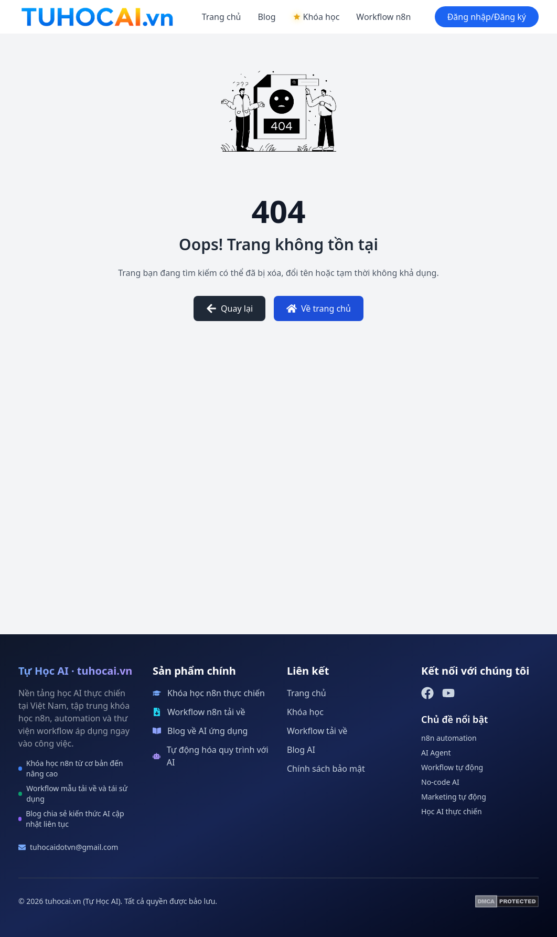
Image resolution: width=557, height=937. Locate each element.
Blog (266, 17)
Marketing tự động (453, 797)
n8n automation (449, 738)
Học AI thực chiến (451, 811)
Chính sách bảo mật (326, 768)
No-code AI (440, 782)
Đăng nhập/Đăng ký (486, 17)
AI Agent (436, 753)
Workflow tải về (317, 731)
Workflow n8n (383, 17)
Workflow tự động (452, 767)
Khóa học (305, 712)
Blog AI (301, 749)
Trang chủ (221, 17)
